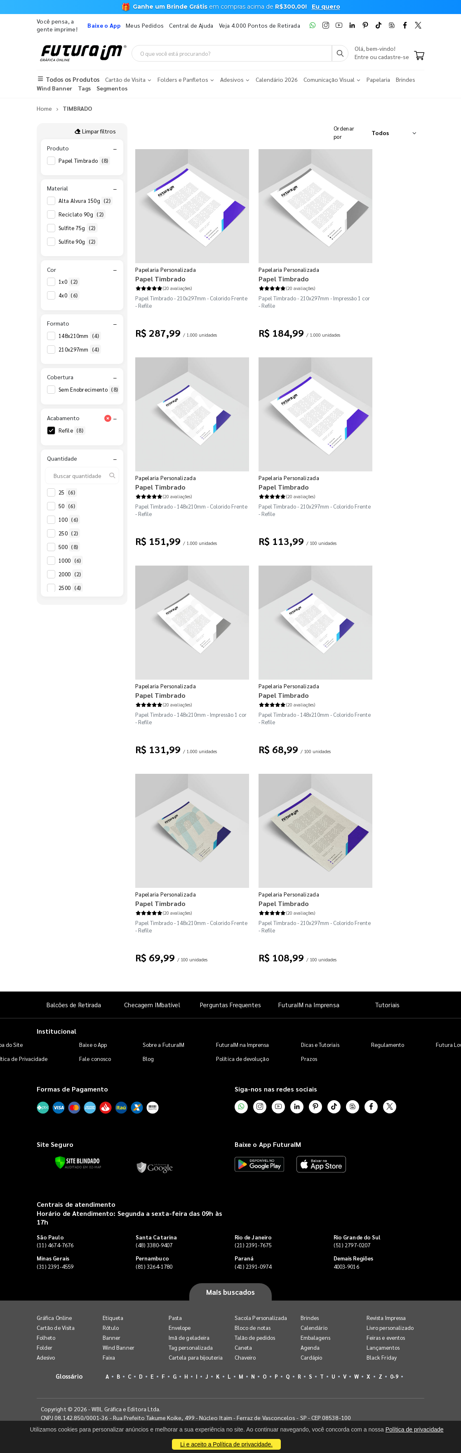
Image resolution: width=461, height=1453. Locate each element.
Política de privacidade (415, 1429)
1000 (71, 560)
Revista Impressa (386, 1317)
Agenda (310, 1347)
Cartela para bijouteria (196, 1357)
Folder (44, 1347)
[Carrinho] (419, 56)
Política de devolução (242, 1058)
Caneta (243, 1347)
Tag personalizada (191, 1347)
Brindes (310, 1317)
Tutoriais (387, 1004)
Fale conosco (95, 1058)
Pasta (175, 1317)
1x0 (69, 282)
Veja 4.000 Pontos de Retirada (259, 25)
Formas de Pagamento (72, 1088)
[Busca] (340, 53)
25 (68, 492)
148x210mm (80, 336)
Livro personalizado (390, 1327)
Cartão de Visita (56, 1327)
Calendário (314, 1327)
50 (68, 506)
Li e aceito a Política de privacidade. (226, 1444)
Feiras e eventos (386, 1337)
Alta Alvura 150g (86, 201)
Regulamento (388, 1044)
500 (69, 547)
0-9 (394, 1376)
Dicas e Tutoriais (320, 1044)
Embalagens (315, 1337)
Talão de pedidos (255, 1337)
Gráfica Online (54, 1317)
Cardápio (311, 1357)
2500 (71, 588)
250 (69, 533)
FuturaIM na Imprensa (308, 1004)
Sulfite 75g (78, 228)
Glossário (69, 1376)
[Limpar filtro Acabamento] (108, 418)
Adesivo (46, 1357)
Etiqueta (113, 1317)
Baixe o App (93, 1044)
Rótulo (111, 1327)
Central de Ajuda (191, 25)
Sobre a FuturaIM (163, 1044)
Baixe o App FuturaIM (268, 1144)
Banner (111, 1337)
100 (69, 520)
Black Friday (382, 1357)
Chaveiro (245, 1357)
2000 (71, 574)
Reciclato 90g (82, 214)
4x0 (69, 295)
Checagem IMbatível (152, 1004)
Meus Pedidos (145, 25)
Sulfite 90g (78, 242)
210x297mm (80, 349)
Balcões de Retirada (74, 1004)
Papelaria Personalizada (165, 269)
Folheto (46, 1337)
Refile (72, 430)
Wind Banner (118, 1347)
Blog (148, 1058)
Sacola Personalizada (261, 1317)
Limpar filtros (95, 131)
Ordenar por (344, 132)
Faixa (109, 1357)
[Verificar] (77, 1162)
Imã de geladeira (189, 1337)
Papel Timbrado (84, 161)
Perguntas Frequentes (230, 1004)
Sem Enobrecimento (89, 389)
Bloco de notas (252, 1327)
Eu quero (326, 6)
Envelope (180, 1327)
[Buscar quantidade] (82, 475)
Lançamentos (383, 1347)
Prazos (309, 1058)
